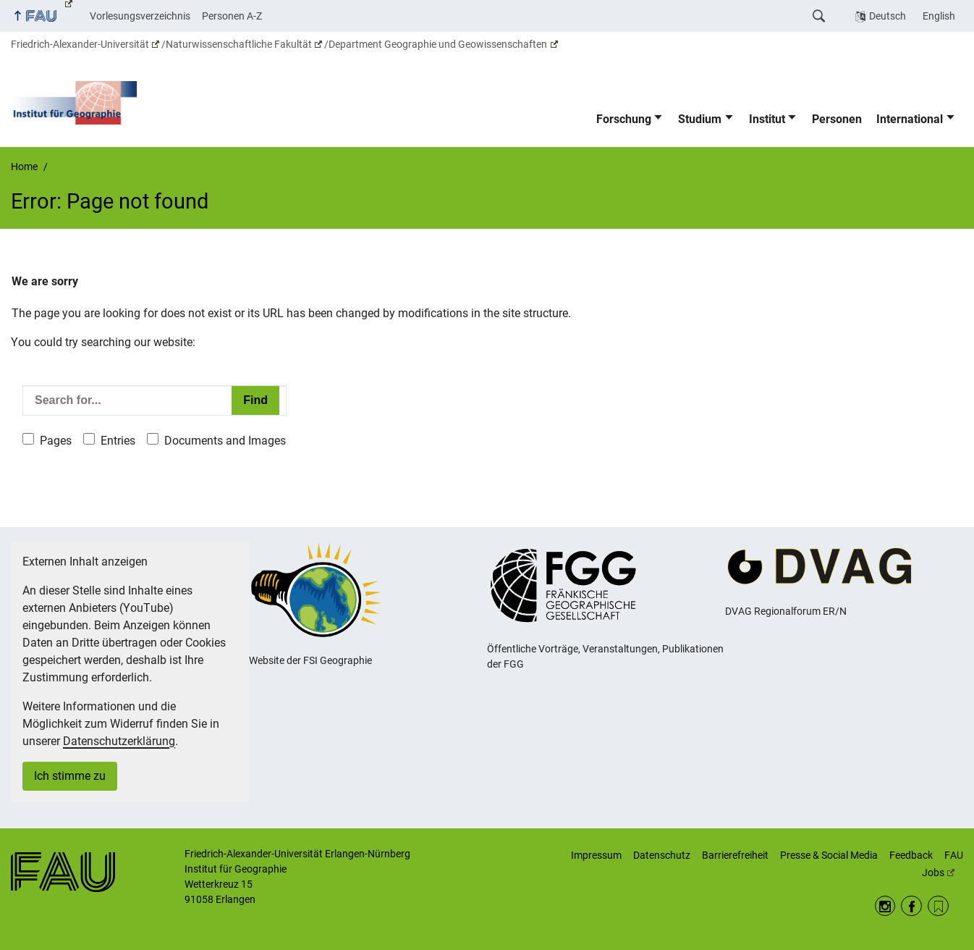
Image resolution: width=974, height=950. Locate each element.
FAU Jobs (942, 863)
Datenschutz (661, 855)
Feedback (911, 855)
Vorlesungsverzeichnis (140, 16)
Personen (837, 119)
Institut (767, 119)
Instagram (885, 906)
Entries (118, 440)
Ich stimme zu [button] (70, 776)
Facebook (911, 906)
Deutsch (887, 16)
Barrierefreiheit (735, 855)
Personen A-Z (232, 16)
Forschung (623, 119)
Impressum (596, 855)
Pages (56, 440)
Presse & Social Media (829, 855)
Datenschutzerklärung (119, 741)
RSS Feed (938, 906)
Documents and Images (225, 440)
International (909, 119)
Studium (699, 119)
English (939, 16)
